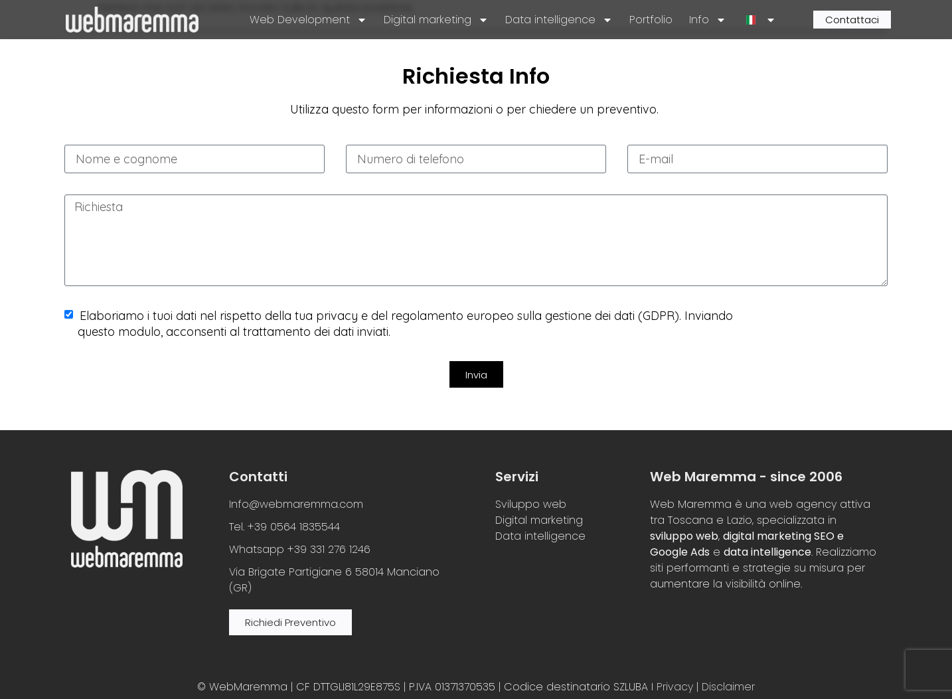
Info (707, 20)
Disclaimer (728, 686)
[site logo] (132, 20)
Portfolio (651, 19)
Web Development (308, 20)
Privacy (675, 686)
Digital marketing (436, 20)
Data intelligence (559, 20)
